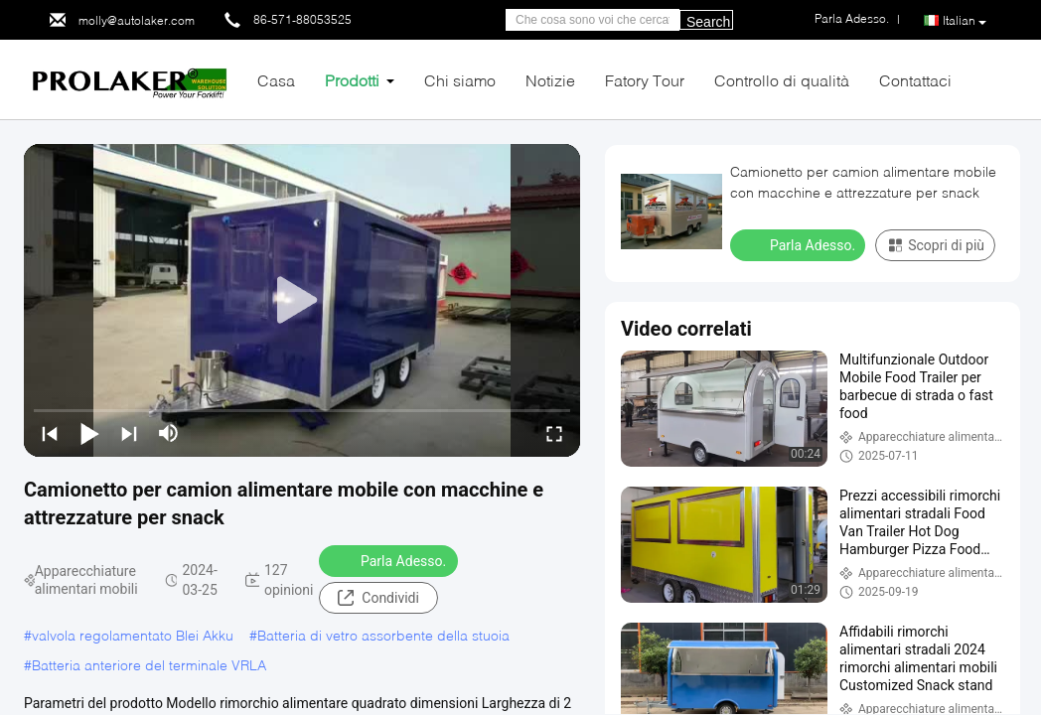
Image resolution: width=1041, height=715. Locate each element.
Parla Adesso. (390, 560)
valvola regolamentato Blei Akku (132, 635)
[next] (129, 433)
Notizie (550, 80)
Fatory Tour (644, 80)
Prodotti (352, 80)
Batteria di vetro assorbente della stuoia (383, 635)
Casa (276, 80)
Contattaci (915, 80)
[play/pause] (89, 433)
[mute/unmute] (169, 433)
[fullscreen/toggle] (554, 433)
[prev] (50, 433)
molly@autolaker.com (136, 20)
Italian (964, 21)
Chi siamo (460, 80)
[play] (302, 301)
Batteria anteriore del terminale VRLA (149, 664)
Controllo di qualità (781, 80)
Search (708, 22)
